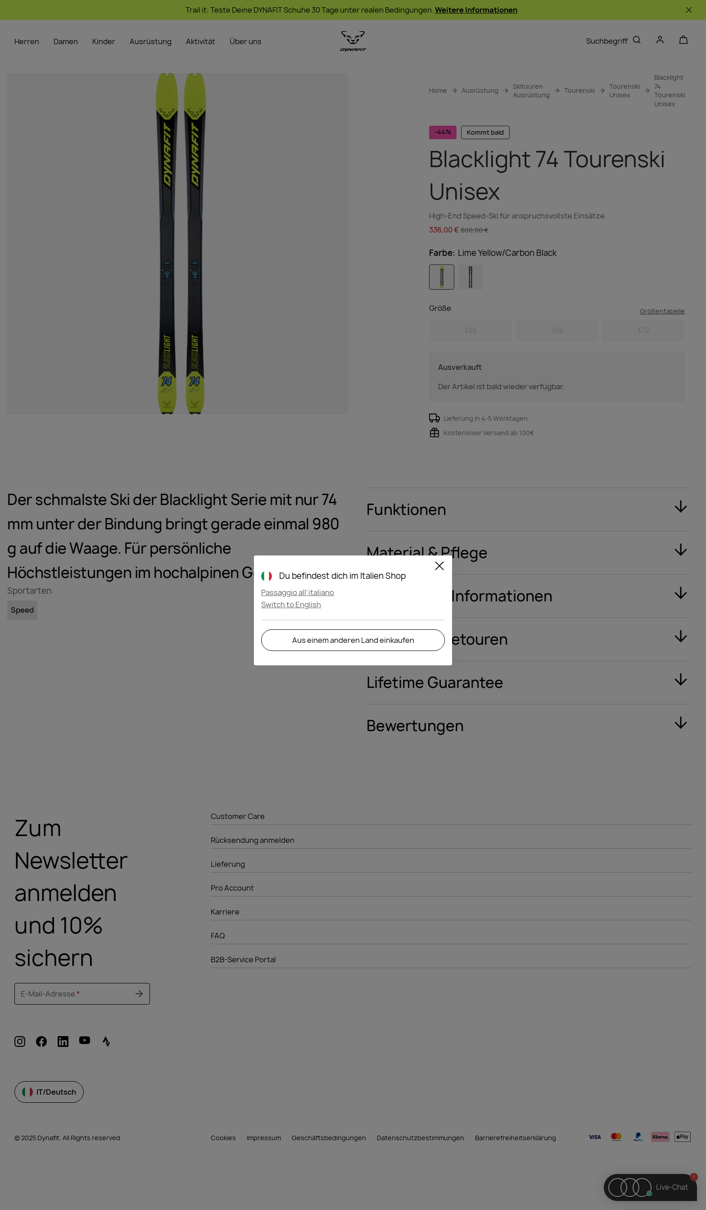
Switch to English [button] (291, 604)
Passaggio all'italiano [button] (297, 592)
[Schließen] (439, 567)
